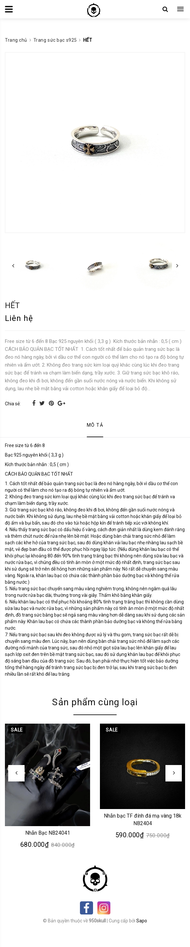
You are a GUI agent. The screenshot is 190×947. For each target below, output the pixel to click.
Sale (17, 730)
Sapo (141, 920)
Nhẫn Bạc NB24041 (47, 833)
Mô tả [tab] (95, 425)
